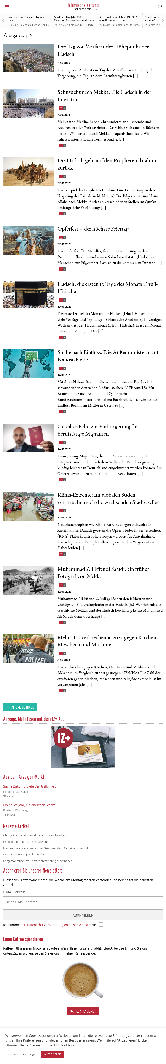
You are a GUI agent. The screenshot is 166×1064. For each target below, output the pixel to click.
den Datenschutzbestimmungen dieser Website (56, 925)
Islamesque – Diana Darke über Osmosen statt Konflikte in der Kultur (47, 848)
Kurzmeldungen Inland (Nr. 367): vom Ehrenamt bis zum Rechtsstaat (118, 20)
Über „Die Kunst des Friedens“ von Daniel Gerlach (34, 835)
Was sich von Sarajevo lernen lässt (26, 18)
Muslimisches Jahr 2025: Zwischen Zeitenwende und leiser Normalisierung (74, 20)
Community (75, 24)
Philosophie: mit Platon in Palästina (25, 842)
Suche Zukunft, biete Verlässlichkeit (29, 786)
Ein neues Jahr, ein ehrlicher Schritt (29, 805)
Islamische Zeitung (83, 5)
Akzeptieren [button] (52, 1054)
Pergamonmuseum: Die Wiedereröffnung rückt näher (37, 861)
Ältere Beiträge (22, 707)
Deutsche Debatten (94, 24)
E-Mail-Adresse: (14, 892)
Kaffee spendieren (83, 1011)
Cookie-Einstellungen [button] (22, 1054)
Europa (36, 24)
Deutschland (136, 24)
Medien (26, 24)
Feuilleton (47, 24)
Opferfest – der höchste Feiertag (93, 229)
